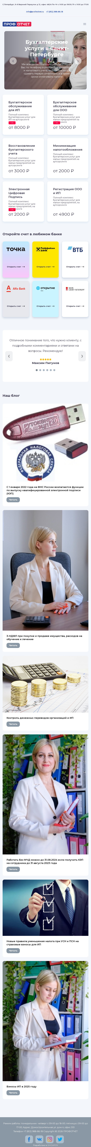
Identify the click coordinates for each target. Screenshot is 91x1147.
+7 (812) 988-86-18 (54, 12)
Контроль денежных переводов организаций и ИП (40, 718)
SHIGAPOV (53, 1145)
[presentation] (13, 60)
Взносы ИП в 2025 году (22, 1086)
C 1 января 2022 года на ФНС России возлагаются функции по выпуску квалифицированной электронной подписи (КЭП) (45, 490)
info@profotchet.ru (35, 12)
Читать (13, 499)
